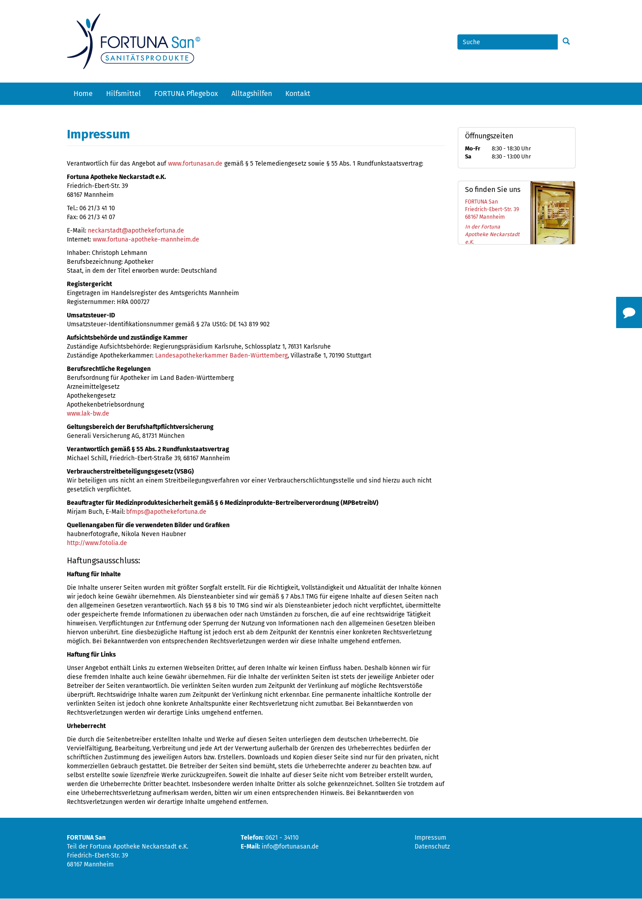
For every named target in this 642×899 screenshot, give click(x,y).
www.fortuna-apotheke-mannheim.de (146, 239)
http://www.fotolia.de (97, 543)
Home (83, 93)
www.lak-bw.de (88, 413)
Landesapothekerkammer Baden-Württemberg (221, 355)
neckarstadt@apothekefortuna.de (136, 230)
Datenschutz (432, 846)
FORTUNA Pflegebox (186, 93)
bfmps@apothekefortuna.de (166, 512)
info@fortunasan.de (290, 846)
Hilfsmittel (123, 93)
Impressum (430, 837)
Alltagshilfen (251, 93)
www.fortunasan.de (195, 163)
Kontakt (297, 93)
